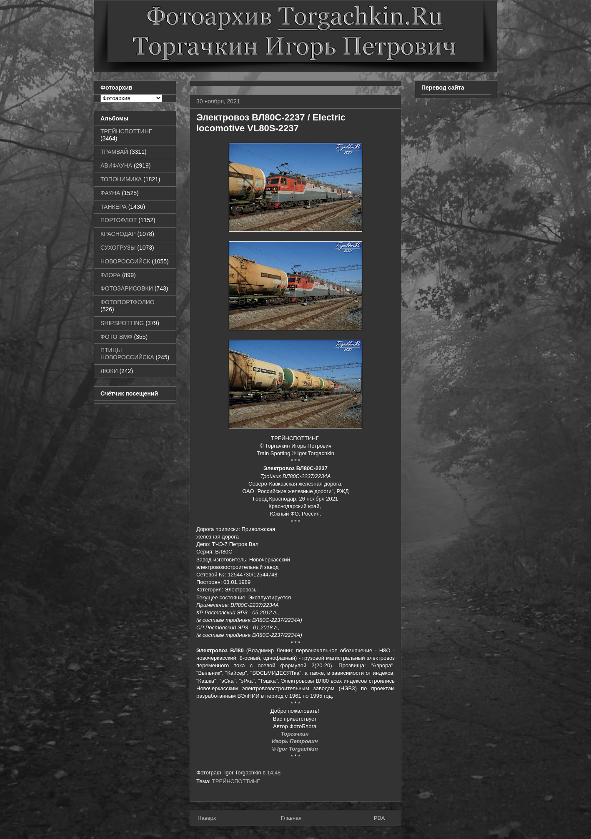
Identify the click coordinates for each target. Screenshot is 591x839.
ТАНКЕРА (113, 206)
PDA (379, 818)
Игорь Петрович (295, 741)
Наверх (207, 818)
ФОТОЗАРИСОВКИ (126, 288)
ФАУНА (110, 193)
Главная (291, 818)
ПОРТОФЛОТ (118, 220)
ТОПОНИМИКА (121, 179)
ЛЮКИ (109, 371)
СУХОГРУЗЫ (117, 247)
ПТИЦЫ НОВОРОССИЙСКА (127, 354)
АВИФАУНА (116, 165)
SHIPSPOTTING (122, 323)
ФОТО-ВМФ (116, 336)
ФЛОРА (110, 275)
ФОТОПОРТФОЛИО (127, 302)
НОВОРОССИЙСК (125, 261)
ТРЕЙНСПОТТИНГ (236, 781)
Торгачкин (295, 734)
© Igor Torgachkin (296, 749)
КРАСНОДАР (118, 233)
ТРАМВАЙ (114, 151)
